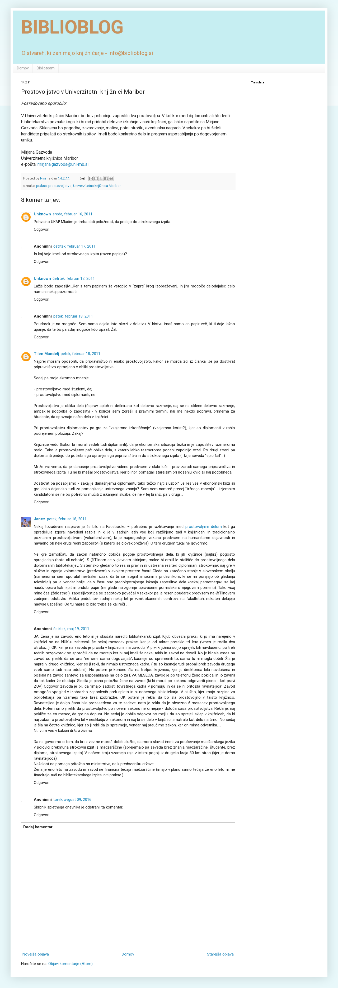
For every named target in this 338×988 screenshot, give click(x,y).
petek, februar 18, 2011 (73, 316)
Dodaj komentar (38, 827)
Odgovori (41, 229)
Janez (39, 519)
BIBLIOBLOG (72, 27)
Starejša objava (220, 954)
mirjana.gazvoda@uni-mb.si (62, 164)
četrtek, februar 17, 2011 (74, 246)
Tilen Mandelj (46, 353)
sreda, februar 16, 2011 (72, 214)
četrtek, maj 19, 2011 (71, 628)
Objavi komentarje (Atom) (70, 963)
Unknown (42, 214)
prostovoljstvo (60, 185)
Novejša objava (35, 954)
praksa (41, 185)
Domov (23, 68)
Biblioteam (46, 68)
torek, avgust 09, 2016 (72, 799)
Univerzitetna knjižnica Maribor (97, 185)
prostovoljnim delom (203, 526)
